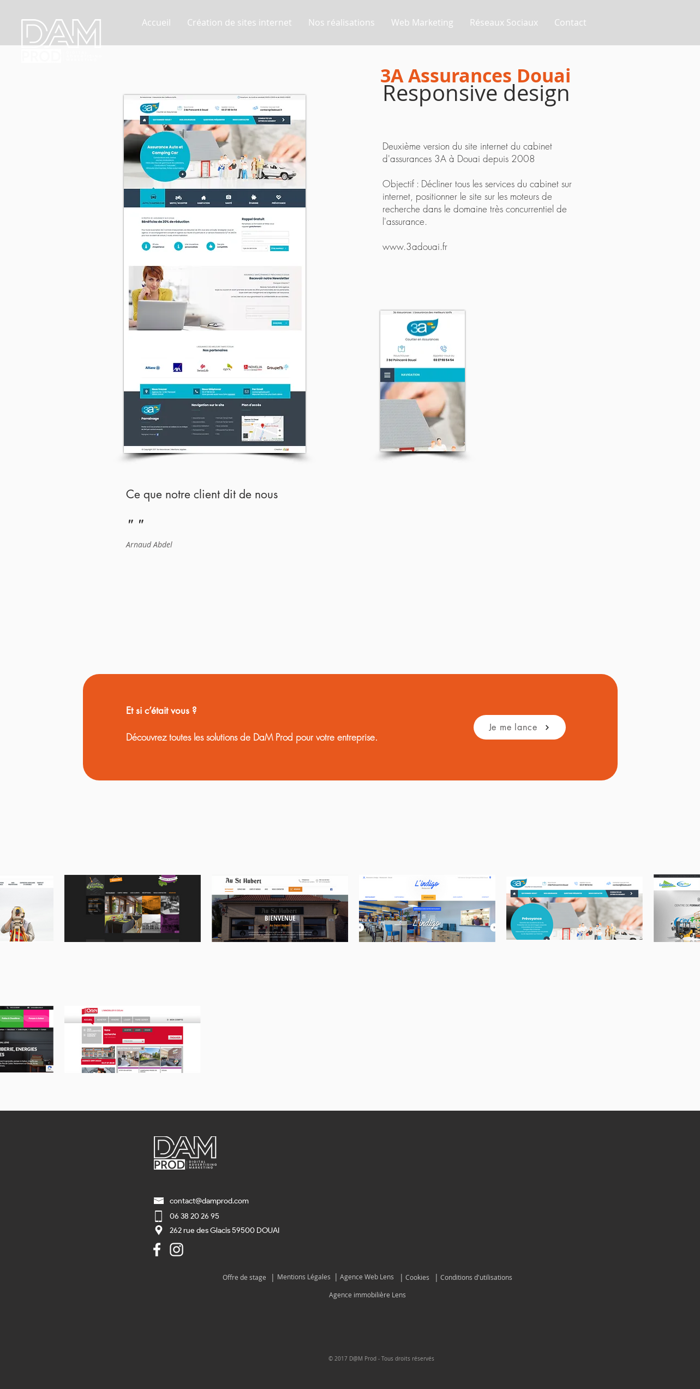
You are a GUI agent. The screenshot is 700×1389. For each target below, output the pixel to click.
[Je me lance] (520, 727)
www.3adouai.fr (414, 246)
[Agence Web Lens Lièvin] (157, 1250)
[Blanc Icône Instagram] (176, 1250)
